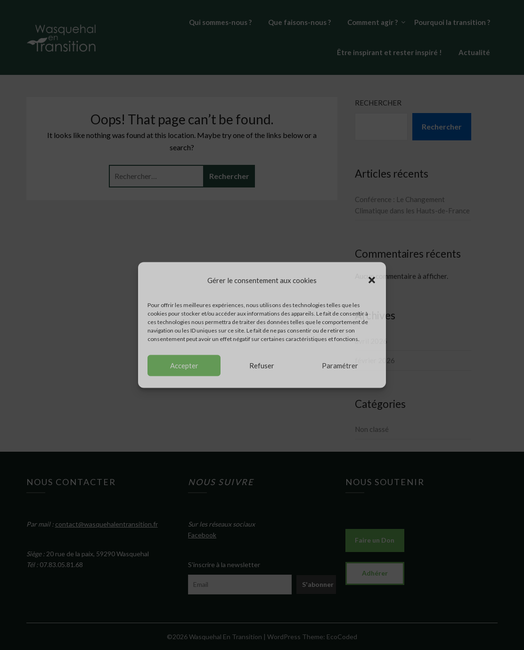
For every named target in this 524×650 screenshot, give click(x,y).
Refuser (261, 365)
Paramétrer (340, 365)
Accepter (184, 365)
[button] (372, 280)
